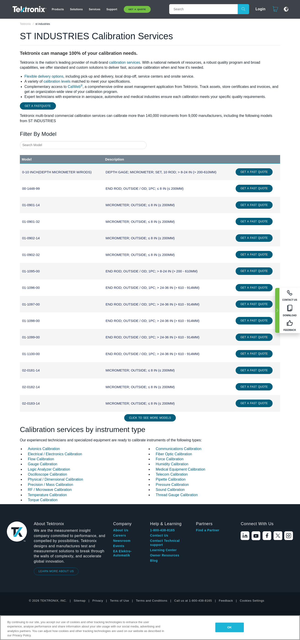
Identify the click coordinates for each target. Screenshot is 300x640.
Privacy (97, 600)
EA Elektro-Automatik (122, 553)
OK (229, 627)
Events (118, 546)
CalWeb (75, 87)
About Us (120, 530)
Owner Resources (164, 555)
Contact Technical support (165, 543)
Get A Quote (137, 9)
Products (58, 9)
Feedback (226, 600)
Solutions (76, 9)
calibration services (124, 62)
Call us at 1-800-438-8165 (193, 600)
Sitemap (80, 600)
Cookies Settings (252, 600)
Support (111, 9)
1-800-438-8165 (162, 530)
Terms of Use (119, 600)
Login (258, 9)
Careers (119, 535)
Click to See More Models (150, 417)
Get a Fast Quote (254, 172)
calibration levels (57, 81)
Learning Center (163, 550)
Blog (154, 560)
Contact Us (159, 535)
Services (94, 9)
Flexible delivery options (43, 76)
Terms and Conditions (151, 600)
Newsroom (121, 541)
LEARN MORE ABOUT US (56, 571)
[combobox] (83, 145)
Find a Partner (207, 530)
